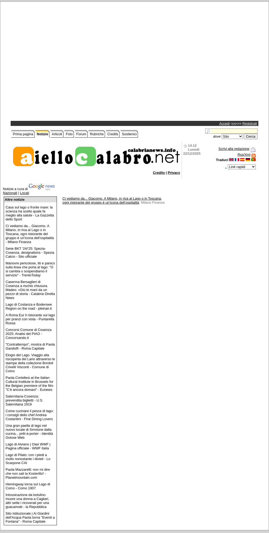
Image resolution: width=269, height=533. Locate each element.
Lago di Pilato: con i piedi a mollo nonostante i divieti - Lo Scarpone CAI (28, 459)
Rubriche (97, 134)
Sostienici (129, 134)
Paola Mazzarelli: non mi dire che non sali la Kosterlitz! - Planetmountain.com (28, 473)
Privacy (174, 173)
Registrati (249, 123)
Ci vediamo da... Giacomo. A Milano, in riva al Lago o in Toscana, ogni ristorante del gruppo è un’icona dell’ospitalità (112, 200)
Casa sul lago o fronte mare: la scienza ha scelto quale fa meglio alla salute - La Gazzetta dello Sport (30, 213)
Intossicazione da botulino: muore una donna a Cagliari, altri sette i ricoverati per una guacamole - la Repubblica (27, 501)
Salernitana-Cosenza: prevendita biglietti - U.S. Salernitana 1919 (24, 400)
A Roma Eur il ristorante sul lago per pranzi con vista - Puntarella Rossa (30, 319)
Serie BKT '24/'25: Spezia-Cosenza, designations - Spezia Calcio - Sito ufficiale (30, 253)
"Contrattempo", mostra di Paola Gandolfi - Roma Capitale (30, 346)
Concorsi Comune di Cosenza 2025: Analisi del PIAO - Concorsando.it (29, 334)
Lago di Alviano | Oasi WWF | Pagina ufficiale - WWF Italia (28, 446)
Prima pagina (23, 134)
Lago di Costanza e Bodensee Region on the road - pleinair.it (29, 306)
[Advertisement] (56, 62)
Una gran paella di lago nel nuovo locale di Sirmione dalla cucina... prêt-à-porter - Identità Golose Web (29, 432)
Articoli (57, 134)
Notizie (42, 134)
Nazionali (10, 193)
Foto (69, 134)
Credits (112, 134)
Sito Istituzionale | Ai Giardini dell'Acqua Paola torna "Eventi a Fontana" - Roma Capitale (30, 517)
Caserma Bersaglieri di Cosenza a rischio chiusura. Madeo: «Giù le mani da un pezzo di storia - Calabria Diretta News (30, 290)
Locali (24, 193)
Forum (81, 134)
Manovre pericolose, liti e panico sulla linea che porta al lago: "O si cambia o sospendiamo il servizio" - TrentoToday (30, 269)
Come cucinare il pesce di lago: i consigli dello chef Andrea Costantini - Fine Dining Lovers (30, 415)
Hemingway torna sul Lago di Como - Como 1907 (28, 486)
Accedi (224, 123)
